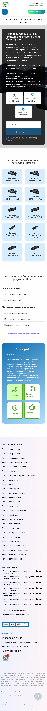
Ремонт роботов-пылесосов (14, 458)
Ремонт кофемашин (10, 465)
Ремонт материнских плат (13, 514)
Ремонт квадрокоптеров (12, 511)
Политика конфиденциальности (15, 586)
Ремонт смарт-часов (11, 451)
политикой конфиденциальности (20, 139)
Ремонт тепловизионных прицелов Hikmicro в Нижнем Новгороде (22, 559)
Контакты (7, 608)
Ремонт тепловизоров (11, 535)
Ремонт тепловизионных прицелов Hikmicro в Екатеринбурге (22, 571)
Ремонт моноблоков (10, 518)
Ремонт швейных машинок (13, 525)
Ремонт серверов (9, 472)
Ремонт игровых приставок (13, 497)
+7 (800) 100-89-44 (36, 11)
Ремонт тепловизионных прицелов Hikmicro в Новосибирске (22, 565)
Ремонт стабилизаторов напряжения (18, 469)
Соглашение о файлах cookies (15, 589)
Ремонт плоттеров (10, 479)
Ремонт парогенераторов (13, 455)
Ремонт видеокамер (10, 493)
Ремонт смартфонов (11, 448)
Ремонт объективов (10, 507)
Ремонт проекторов (10, 490)
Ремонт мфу (7, 476)
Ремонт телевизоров (11, 486)
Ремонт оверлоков (10, 521)
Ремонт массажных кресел (13, 462)
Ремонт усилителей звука (13, 483)
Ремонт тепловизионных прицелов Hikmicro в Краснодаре (22, 548)
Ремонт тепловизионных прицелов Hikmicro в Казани (22, 576)
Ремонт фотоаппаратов (12, 504)
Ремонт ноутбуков (10, 500)
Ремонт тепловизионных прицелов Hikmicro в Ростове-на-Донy (22, 554)
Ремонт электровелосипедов (14, 528)
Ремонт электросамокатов (13, 532)
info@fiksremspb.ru (12, 625)
